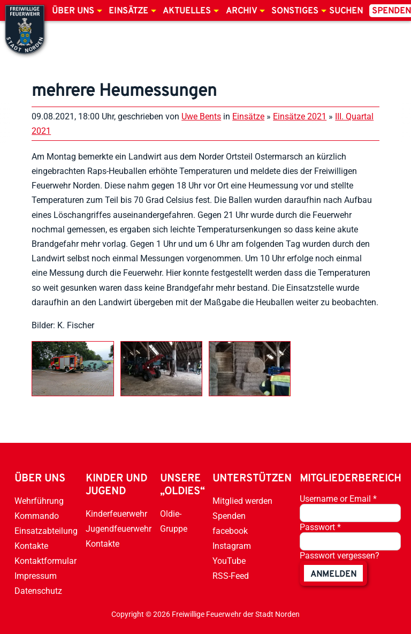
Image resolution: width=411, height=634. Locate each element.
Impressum (35, 576)
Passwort (320, 527)
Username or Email (338, 499)
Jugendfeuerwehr (118, 529)
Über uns (73, 11)
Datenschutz (38, 591)
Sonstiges (294, 11)
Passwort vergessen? (339, 555)
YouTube (229, 561)
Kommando (36, 516)
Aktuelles (187, 11)
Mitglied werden (242, 501)
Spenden (229, 516)
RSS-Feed (230, 576)
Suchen (346, 11)
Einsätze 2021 (299, 116)
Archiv (241, 11)
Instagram (231, 546)
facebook (230, 531)
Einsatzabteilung (46, 531)
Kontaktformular (45, 561)
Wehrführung (39, 501)
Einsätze (128, 11)
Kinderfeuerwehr (116, 514)
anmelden (333, 574)
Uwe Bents (201, 116)
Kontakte (31, 546)
